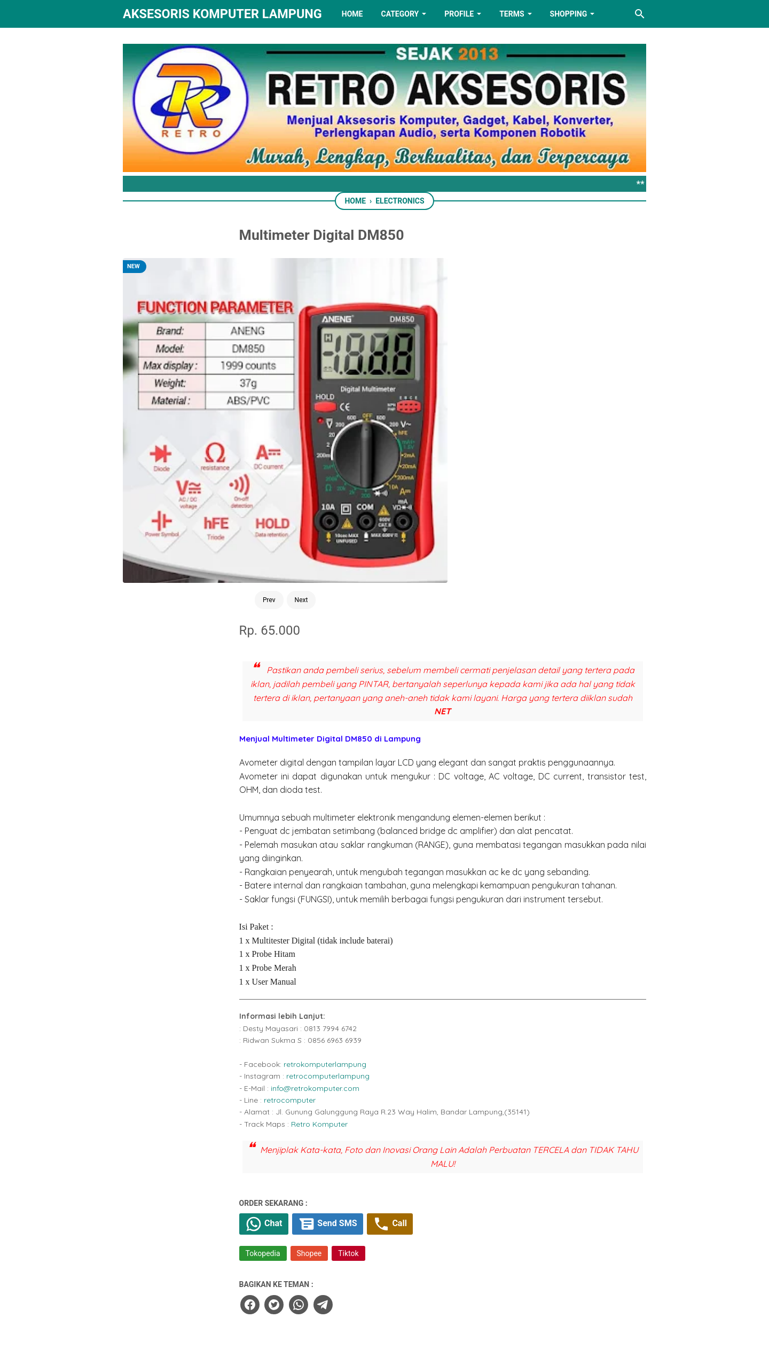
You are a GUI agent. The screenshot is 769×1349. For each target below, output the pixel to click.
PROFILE (459, 14)
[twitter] (355, 1013)
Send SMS (416, 933)
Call (482, 933)
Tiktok (431, 964)
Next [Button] (230, 426)
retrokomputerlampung (407, 772)
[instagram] (451, 1287)
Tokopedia (345, 964)
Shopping (568, 14)
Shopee (392, 964)
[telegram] (403, 1013)
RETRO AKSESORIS (414, 1332)
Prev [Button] (198, 426)
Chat (348, 933)
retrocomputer (372, 808)
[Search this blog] (639, 13)
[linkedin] (384, 1287)
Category (400, 14)
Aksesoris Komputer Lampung (222, 13)
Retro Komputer (402, 832)
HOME (352, 14)
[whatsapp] (379, 1013)
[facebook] (331, 1013)
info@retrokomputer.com (398, 796)
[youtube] (417, 1287)
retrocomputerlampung (410, 784)
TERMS (511, 14)
